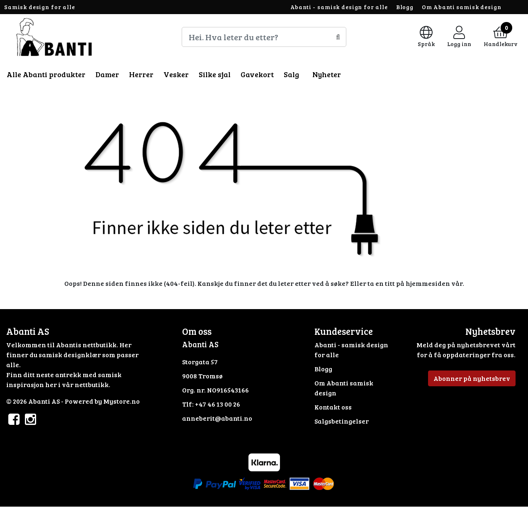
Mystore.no (121, 401)
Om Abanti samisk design (461, 7)
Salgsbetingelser (341, 421)
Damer (107, 74)
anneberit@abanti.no (217, 418)
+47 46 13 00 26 (217, 404)
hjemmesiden (428, 283)
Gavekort (257, 74)
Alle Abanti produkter (46, 74)
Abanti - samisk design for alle (339, 7)
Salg (291, 74)
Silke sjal (215, 74)
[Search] (264, 37)
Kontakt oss (333, 406)
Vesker (176, 74)
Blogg (405, 7)
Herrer (141, 74)
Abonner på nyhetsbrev (471, 378)
